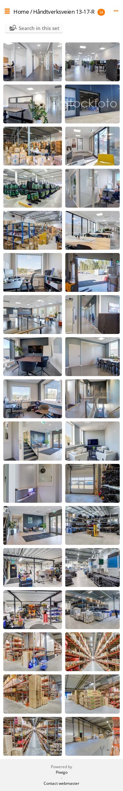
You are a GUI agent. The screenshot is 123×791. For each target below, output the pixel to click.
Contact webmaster (61, 783)
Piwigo (62, 772)
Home (21, 11)
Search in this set (39, 28)
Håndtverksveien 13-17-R (64, 11)
